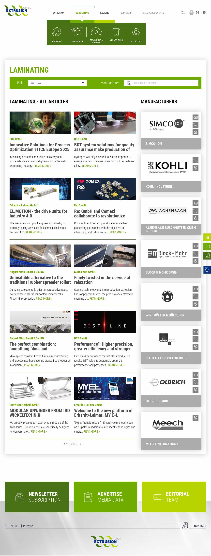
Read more (42, 165)
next (79, 444)
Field (20, 83)
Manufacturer (110, 83)
